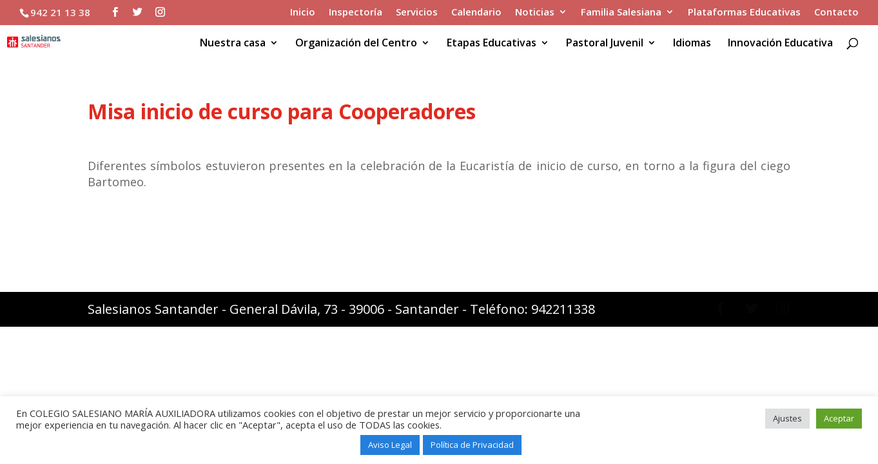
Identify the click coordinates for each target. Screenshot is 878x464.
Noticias (534, 12)
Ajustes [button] (787, 418)
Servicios (417, 12)
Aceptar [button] (839, 418)
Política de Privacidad (472, 444)
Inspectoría (355, 12)
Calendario (476, 12)
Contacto (836, 12)
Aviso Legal (390, 444)
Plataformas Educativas (744, 12)
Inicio (302, 12)
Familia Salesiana (621, 12)
